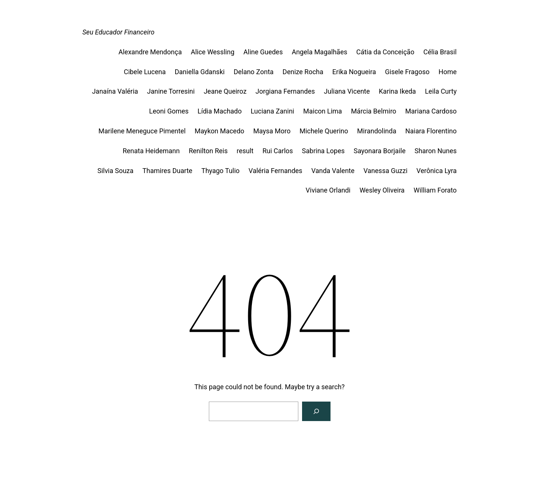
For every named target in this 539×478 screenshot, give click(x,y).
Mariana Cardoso (431, 111)
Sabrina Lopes (323, 151)
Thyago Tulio (220, 171)
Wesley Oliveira (382, 190)
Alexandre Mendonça (150, 52)
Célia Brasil (440, 52)
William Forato (435, 190)
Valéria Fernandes (275, 171)
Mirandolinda (376, 131)
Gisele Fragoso (407, 72)
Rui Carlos (277, 151)
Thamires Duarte (167, 171)
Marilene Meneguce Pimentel (142, 131)
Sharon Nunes (435, 151)
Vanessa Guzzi (385, 171)
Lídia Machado (220, 111)
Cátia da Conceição (385, 52)
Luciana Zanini (272, 111)
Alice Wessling (213, 52)
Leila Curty (441, 91)
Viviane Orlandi (328, 190)
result (245, 151)
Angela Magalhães (319, 52)
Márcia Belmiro (373, 111)
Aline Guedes (263, 52)
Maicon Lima (322, 111)
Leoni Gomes (168, 111)
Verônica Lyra (437, 171)
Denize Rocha (303, 72)
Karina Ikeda (397, 91)
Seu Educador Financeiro (118, 32)
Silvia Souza (115, 171)
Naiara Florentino (431, 131)
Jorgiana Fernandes (285, 91)
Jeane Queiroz (225, 91)
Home (448, 72)
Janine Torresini (171, 91)
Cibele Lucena (145, 72)
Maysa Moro (272, 131)
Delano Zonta (254, 72)
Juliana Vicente (347, 91)
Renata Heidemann (151, 151)
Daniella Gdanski (200, 72)
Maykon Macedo (219, 131)
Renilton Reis (208, 151)
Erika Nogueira (354, 72)
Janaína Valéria (115, 91)
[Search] (316, 411)
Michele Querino (323, 131)
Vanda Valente (332, 171)
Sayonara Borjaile (380, 151)
